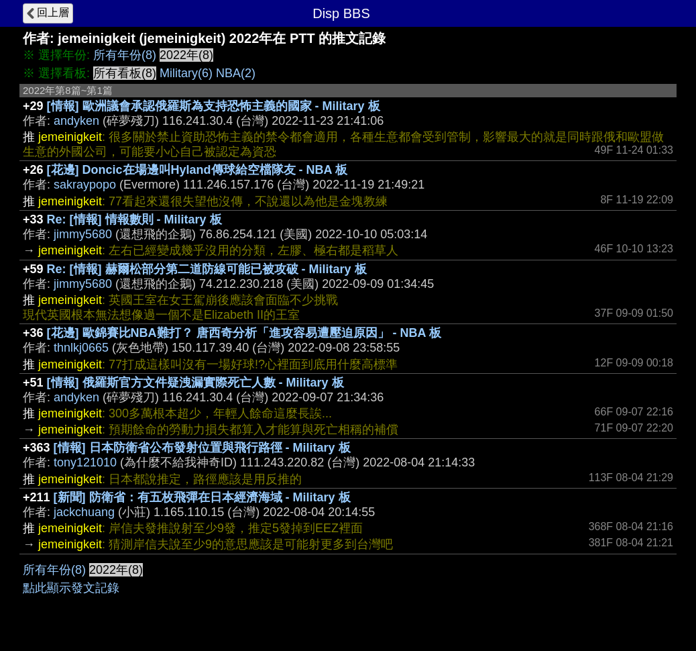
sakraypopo (85, 184)
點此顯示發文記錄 (71, 588)
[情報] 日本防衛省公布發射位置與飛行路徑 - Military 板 (202, 447)
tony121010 (85, 462)
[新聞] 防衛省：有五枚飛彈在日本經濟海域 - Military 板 (202, 497)
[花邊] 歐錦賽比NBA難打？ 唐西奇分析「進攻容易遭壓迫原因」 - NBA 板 (244, 333)
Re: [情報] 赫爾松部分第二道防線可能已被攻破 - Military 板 (207, 269)
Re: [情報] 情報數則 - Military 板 (134, 219)
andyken (76, 121)
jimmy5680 (83, 234)
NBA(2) (235, 73)
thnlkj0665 (81, 347)
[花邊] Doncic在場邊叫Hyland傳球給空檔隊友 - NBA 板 (197, 170)
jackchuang (84, 512)
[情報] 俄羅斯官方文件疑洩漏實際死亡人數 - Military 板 (195, 382)
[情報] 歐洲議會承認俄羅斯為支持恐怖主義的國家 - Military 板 (213, 106)
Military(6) (186, 73)
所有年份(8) (124, 55)
